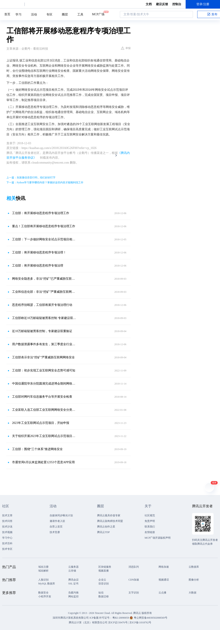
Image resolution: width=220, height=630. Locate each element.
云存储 (72, 570)
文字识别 (133, 592)
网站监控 (73, 596)
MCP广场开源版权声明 (158, 537)
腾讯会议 (73, 579)
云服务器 (73, 566)
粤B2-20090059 (121, 617)
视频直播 (103, 570)
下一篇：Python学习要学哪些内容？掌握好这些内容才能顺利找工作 (44, 182)
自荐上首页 (56, 526)
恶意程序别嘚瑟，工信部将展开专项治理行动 (42, 305)
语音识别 (103, 583)
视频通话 (164, 579)
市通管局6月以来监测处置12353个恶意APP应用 (43, 462)
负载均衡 (73, 592)
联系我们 (150, 526)
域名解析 (43, 570)
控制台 (176, 4)
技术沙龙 (7, 526)
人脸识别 (43, 579)
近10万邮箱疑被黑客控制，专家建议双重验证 (42, 331)
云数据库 (194, 566)
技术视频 (7, 532)
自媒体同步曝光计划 (61, 515)
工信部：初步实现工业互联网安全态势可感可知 (43, 370)
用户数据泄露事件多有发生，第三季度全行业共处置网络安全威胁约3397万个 (44, 344)
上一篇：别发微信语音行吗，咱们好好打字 (30, 177)
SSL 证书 (73, 583)
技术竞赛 (55, 532)
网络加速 (164, 566)
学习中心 (7, 537)
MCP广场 (98, 14)
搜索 (188, 14)
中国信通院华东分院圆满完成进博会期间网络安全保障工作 (44, 383)
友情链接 (150, 532)
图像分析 (194, 579)
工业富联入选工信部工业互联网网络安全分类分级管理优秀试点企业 (44, 409)
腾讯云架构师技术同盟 (110, 521)
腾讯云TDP (103, 532)
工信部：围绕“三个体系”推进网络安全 (37, 449)
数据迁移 (103, 596)
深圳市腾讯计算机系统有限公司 (71, 617)
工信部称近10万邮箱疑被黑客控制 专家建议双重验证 (44, 318)
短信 (101, 592)
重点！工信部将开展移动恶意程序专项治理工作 (43, 226)
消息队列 (133, 566)
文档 (149, 4)
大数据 (192, 592)
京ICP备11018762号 (140, 622)
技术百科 (7, 543)
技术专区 (7, 548)
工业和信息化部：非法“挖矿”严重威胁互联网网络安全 (44, 291)
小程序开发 (44, 596)
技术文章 (7, 515)
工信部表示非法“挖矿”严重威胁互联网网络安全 (43, 357)
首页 (7, 14)
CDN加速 (133, 579)
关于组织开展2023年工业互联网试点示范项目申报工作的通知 (44, 436)
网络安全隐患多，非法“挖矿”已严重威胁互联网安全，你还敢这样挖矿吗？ (44, 278)
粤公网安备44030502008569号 (150, 617)
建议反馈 (162, 4)
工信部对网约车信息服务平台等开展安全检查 (42, 396)
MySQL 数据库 (46, 583)
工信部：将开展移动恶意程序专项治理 (37, 265)
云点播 (162, 592)
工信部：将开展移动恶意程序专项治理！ (39, 252)
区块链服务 (104, 566)
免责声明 (150, 521)
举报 (126, 48)
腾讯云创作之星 (106, 526)
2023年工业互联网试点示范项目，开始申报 (40, 423)
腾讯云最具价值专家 (108, 515)
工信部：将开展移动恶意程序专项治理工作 (40, 213)
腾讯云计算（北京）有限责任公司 (88, 622)
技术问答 (7, 521)
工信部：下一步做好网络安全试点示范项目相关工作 (44, 239)
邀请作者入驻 (57, 521)
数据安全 (43, 592)
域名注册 (43, 566)
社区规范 (150, 515)
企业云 (102, 579)
